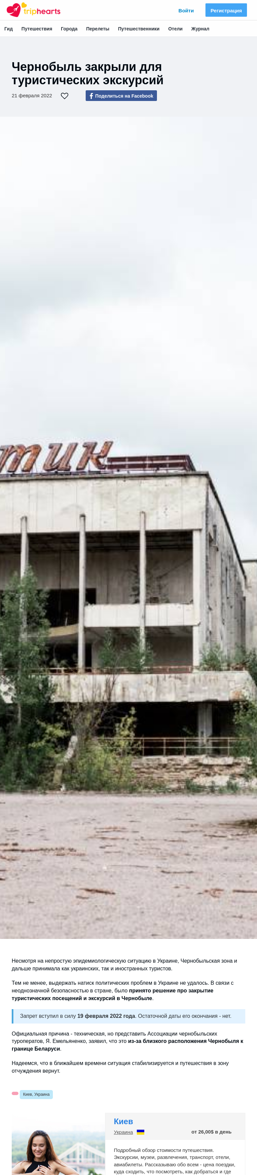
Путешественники (139, 28)
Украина (123, 1132)
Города (69, 28)
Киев (123, 1121)
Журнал (200, 28)
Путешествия (36, 28)
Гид (8, 28)
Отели (175, 28)
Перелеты (97, 28)
